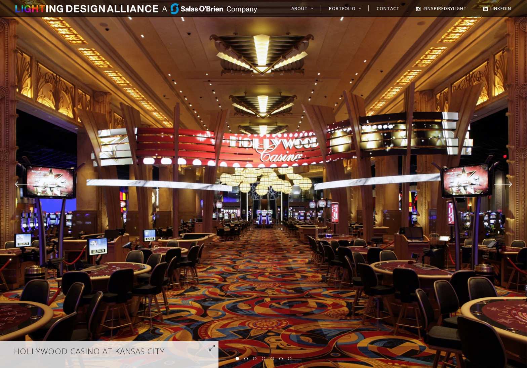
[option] (263, 184)
